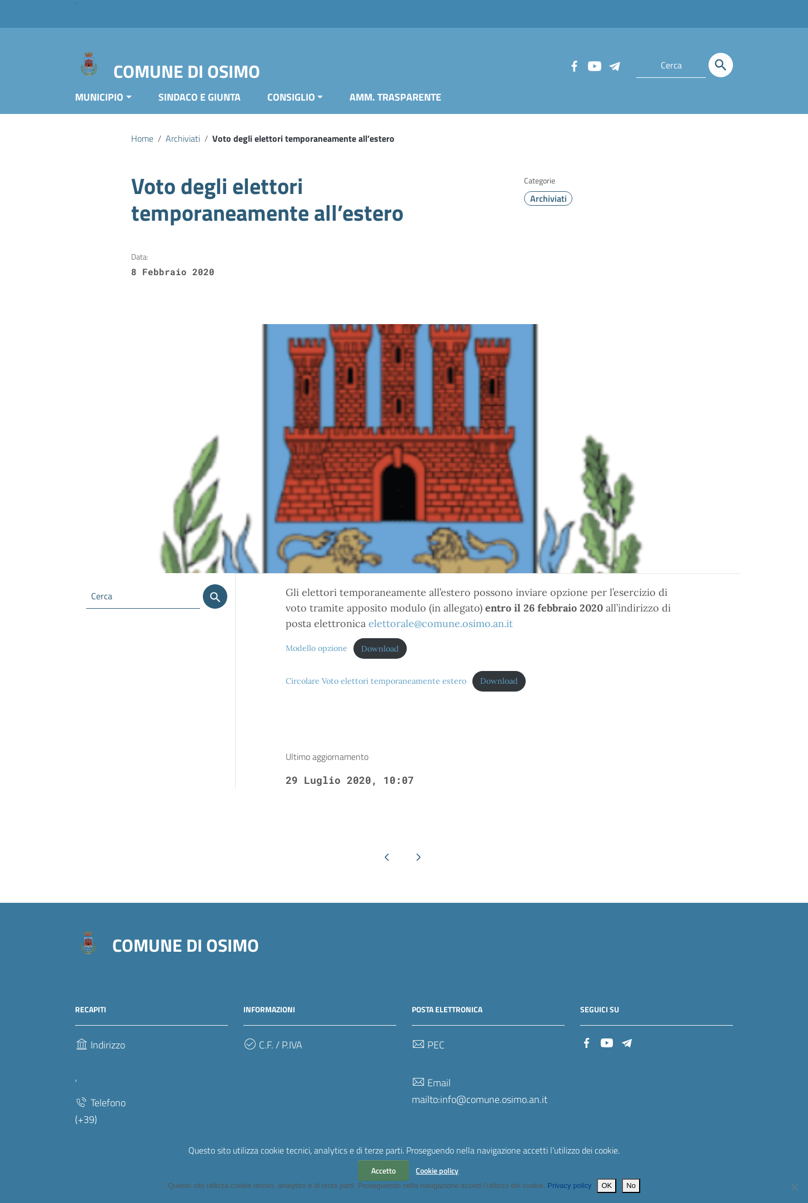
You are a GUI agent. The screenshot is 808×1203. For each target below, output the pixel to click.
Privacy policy (569, 1185)
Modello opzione (316, 659)
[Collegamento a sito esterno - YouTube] (594, 65)
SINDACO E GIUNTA (199, 107)
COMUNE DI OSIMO (186, 71)
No (631, 1185)
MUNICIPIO (99, 107)
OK (606, 1185)
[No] (794, 1186)
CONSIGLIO (291, 107)
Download (380, 659)
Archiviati (183, 149)
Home (142, 149)
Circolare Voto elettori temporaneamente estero (376, 692)
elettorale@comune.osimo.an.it (440, 634)
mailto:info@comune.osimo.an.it (479, 1109)
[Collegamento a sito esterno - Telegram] (614, 65)
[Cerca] (721, 65)
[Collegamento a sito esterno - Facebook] (574, 65)
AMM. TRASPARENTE (395, 107)
